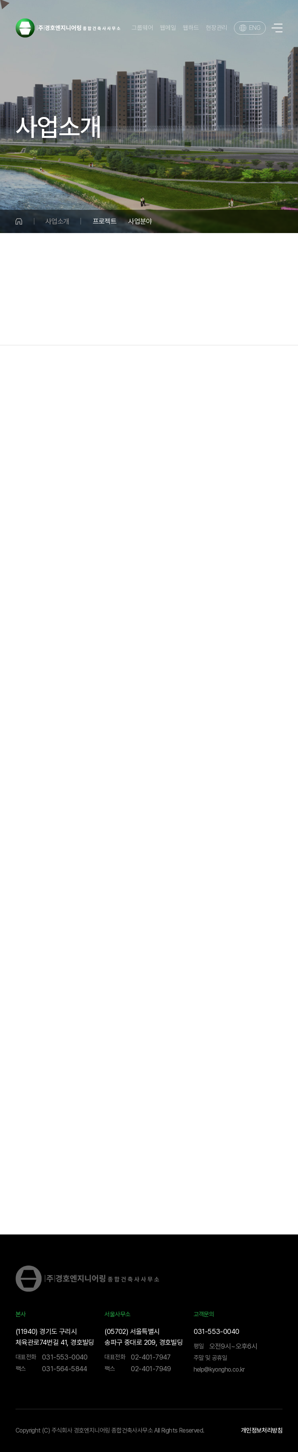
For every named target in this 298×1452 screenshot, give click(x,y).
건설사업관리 (177, 329)
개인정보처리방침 (261, 1431)
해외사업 (219, 329)
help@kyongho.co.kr (219, 1369)
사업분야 (140, 221)
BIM (292, 329)
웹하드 (191, 28)
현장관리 (216, 28)
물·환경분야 (47, 329)
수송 (117, 329)
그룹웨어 (142, 28)
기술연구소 (259, 329)
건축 (141, 329)
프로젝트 (105, 221)
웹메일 (168, 28)
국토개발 (88, 329)
